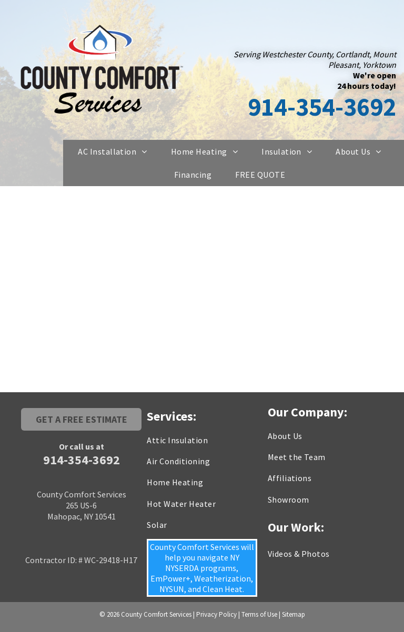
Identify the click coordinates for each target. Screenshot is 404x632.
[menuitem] (116, 151)
